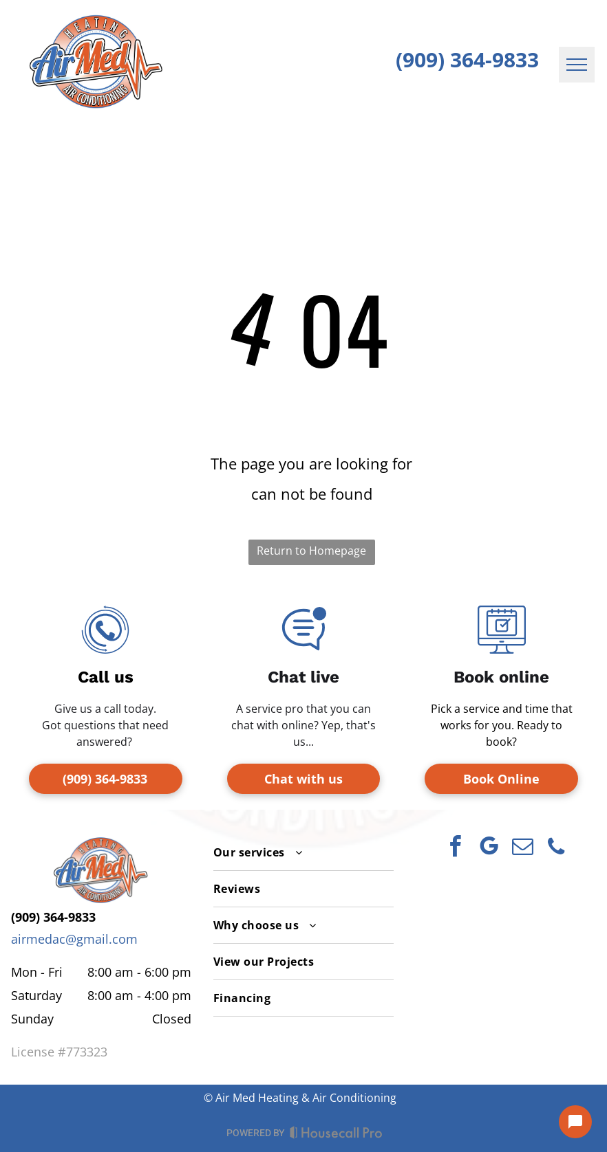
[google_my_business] (488, 848)
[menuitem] (303, 852)
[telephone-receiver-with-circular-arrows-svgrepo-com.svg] (105, 649)
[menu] (577, 64)
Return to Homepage (311, 550)
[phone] (556, 848)
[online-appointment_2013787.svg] (502, 649)
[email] (522, 848)
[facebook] (455, 848)
